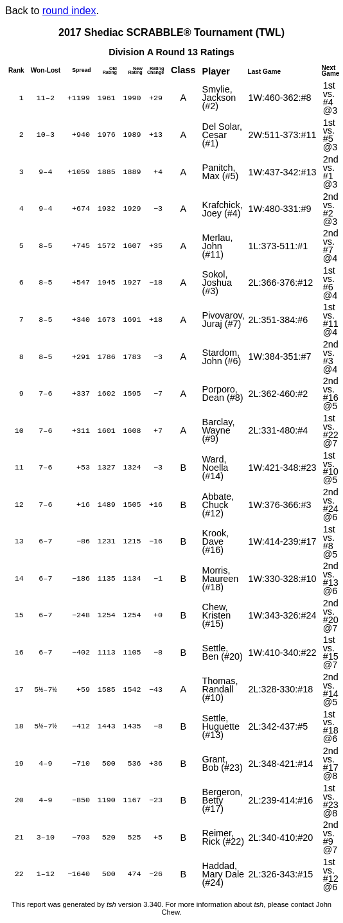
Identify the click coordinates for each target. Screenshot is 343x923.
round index (69, 10)
